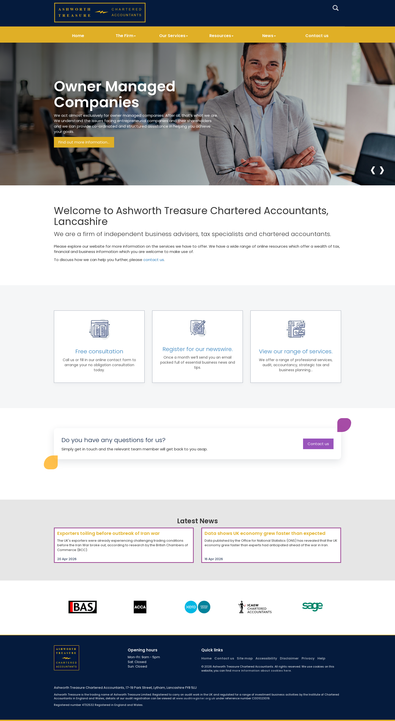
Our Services (173, 36)
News (269, 36)
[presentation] (373, 169)
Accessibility (266, 658)
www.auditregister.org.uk (195, 698)
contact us (153, 259)
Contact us (316, 36)
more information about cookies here (261, 671)
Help (321, 658)
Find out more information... (84, 142)
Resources (221, 36)
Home (78, 36)
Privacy (308, 658)
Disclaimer (289, 658)
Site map (245, 658)
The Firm (126, 36)
